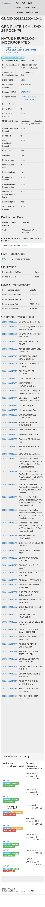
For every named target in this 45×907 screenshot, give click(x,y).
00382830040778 (9, 652)
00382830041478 (9, 472)
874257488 (25, 92)
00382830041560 (9, 454)
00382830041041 (9, 543)
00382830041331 (9, 523)
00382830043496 (9, 383)
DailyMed (19, 12)
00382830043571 (9, 334)
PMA (17, 3)
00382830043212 (9, 405)
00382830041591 (9, 447)
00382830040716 (9, 681)
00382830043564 (9, 341)
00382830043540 (9, 356)
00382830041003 (9, 573)
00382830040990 (9, 580)
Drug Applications (31, 12)
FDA (7, 3)
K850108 (24, 246)
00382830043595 (9, 322)
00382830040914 (9, 600)
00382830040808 (9, 637)
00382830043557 (9, 349)
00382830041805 (9, 415)
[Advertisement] (22, 729)
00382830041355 (9, 510)
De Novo (31, 3)
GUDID (27, 8)
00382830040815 (9, 629)
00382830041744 (9, 434)
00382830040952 (9, 592)
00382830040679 (9, 696)
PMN (23, 3)
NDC (34, 8)
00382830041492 (9, 459)
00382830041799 (9, 422)
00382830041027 (9, 558)
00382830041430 (9, 497)
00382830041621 (9, 439)
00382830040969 (9, 585)
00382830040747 (9, 666)
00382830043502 (9, 379)
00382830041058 (9, 536)
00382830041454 (9, 484)
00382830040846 (9, 614)
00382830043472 (9, 391)
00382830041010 (9, 565)
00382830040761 (9, 659)
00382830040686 (9, 689)
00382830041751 (9, 430)
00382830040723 (9, 674)
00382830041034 (9, 550)
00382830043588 (9, 327)
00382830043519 (9, 371)
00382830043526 (9, 364)
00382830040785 (9, 644)
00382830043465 (9, 398)
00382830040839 (9, 622)
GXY (4, 259)
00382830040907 (9, 607)
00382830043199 (9, 410)
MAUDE (19, 8)
